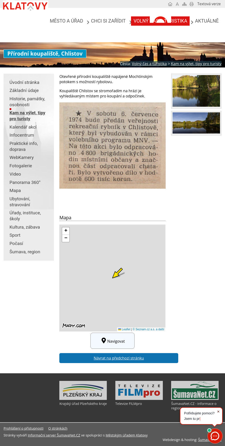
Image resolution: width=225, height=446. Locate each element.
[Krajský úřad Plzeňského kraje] (83, 398)
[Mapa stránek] (184, 4)
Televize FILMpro (128, 403)
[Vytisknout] (191, 4)
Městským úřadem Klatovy (127, 435)
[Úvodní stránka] (170, 4)
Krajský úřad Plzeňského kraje (83, 403)
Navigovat (112, 341)
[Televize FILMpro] (139, 398)
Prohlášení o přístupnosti (23, 428)
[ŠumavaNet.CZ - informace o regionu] (195, 398)
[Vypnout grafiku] (177, 4)
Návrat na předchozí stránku (119, 358)
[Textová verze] (209, 4)
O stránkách (57, 428)
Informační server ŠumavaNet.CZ (54, 435)
